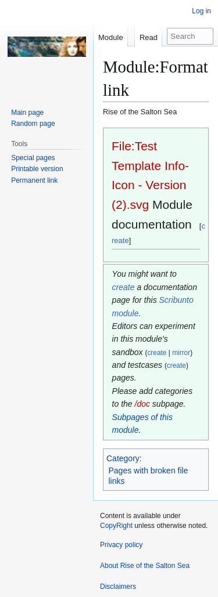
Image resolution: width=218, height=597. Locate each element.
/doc (142, 403)
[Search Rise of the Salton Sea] (190, 36)
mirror (181, 353)
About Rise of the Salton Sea (145, 566)
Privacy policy (121, 545)
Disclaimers (118, 586)
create (123, 287)
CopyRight (116, 526)
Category (123, 458)
